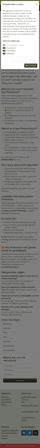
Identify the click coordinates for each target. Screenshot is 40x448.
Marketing (10, 53)
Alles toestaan (31, 65)
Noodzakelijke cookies (15, 45)
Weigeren (32, 61)
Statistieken (11, 51)
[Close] (36, 4)
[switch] (4, 48)
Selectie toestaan (18, 61)
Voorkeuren (11, 48)
